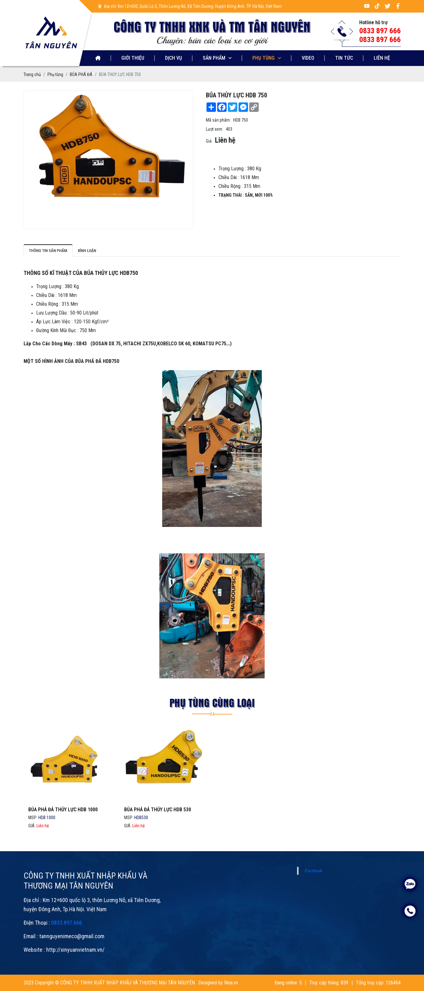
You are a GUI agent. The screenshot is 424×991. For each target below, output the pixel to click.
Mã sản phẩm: (218, 120)
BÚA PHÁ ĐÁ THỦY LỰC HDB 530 (157, 833)
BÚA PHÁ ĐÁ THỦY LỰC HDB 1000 (63, 833)
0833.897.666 (66, 946)
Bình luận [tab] (87, 250)
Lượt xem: (214, 129)
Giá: (209, 141)
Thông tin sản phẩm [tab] (48, 250)
